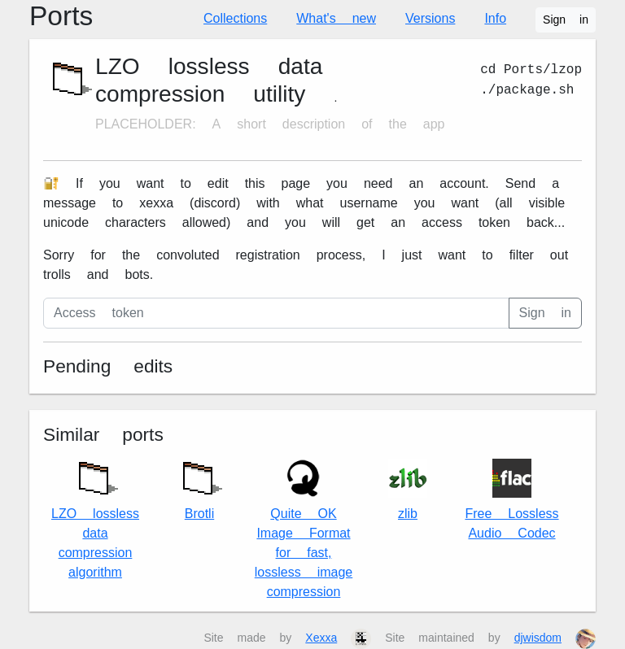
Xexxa (321, 637)
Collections (235, 18)
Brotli (199, 486)
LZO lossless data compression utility (208, 80)
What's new (336, 18)
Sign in (565, 19)
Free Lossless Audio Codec (511, 500)
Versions (430, 18)
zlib (407, 490)
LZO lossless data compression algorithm (95, 516)
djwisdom (538, 637)
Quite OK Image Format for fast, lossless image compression (303, 529)
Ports (61, 16)
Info (495, 18)
